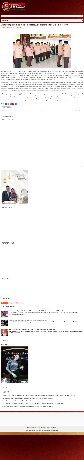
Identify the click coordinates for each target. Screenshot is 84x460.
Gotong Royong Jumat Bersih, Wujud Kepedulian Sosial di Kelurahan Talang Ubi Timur (27, 406)
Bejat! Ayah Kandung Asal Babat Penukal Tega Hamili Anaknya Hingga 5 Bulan (32, 329)
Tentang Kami (54, 430)
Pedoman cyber (46, 430)
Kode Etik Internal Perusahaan (33, 430)
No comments (19, 27)
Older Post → (79, 111)
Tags (11, 303)
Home (42, 111)
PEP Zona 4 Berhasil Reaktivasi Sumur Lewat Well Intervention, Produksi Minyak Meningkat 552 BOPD (32, 403)
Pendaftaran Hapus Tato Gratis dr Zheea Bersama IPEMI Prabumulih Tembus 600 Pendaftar (36, 311)
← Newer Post (5, 111)
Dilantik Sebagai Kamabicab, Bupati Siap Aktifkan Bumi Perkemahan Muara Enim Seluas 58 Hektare (35, 25)
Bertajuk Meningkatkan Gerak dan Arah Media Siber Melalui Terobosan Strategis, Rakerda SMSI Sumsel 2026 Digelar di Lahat (39, 395)
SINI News (41, 427)
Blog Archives (19, 303)
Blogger (54, 427)
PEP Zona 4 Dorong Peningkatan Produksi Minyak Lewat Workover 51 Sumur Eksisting (27, 398)
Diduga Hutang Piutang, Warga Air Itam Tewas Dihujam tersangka (28, 320)
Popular (4, 303)
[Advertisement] (42, 447)
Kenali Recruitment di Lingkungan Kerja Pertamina (17, 401)
